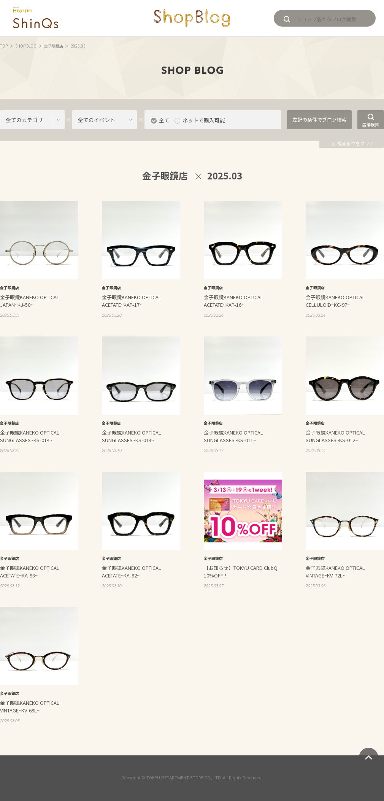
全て (164, 120)
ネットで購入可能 (203, 120)
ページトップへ (368, 757)
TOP (4, 46)
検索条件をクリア (353, 143)
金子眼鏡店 (53, 46)
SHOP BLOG (25, 46)
